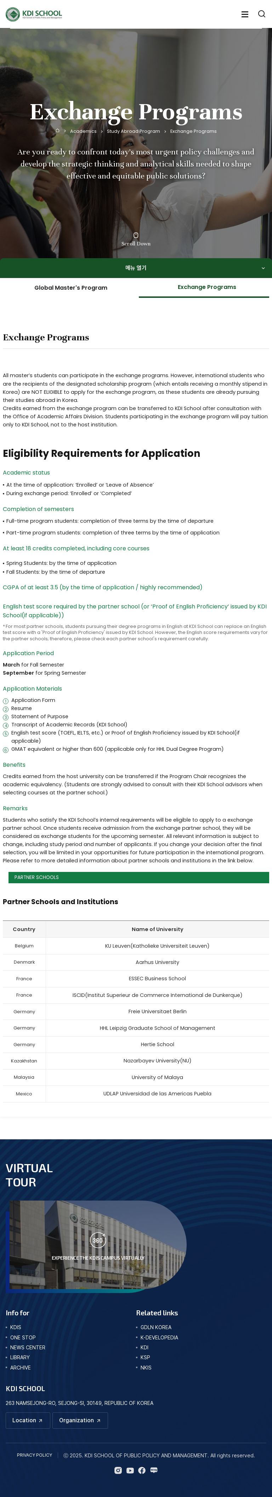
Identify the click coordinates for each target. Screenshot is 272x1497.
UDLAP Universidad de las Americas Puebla (157, 1093)
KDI (144, 1347)
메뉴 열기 (136, 268)
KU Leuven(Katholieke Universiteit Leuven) (157, 945)
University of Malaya (157, 1077)
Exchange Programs (193, 131)
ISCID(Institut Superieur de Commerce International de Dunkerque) (158, 995)
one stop (23, 1337)
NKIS (146, 1368)
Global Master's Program (70, 288)
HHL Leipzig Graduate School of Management (157, 1028)
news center (27, 1347)
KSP (145, 1357)
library (20, 1357)
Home (57, 130)
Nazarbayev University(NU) (158, 1060)
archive (20, 1368)
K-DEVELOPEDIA (159, 1337)
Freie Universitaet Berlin (158, 1011)
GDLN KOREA (156, 1327)
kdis (15, 1327)
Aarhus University (157, 962)
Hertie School (157, 1044)
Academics (83, 131)
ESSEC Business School (157, 978)
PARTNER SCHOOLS (37, 877)
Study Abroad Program (133, 131)
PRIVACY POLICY (34, 1455)
